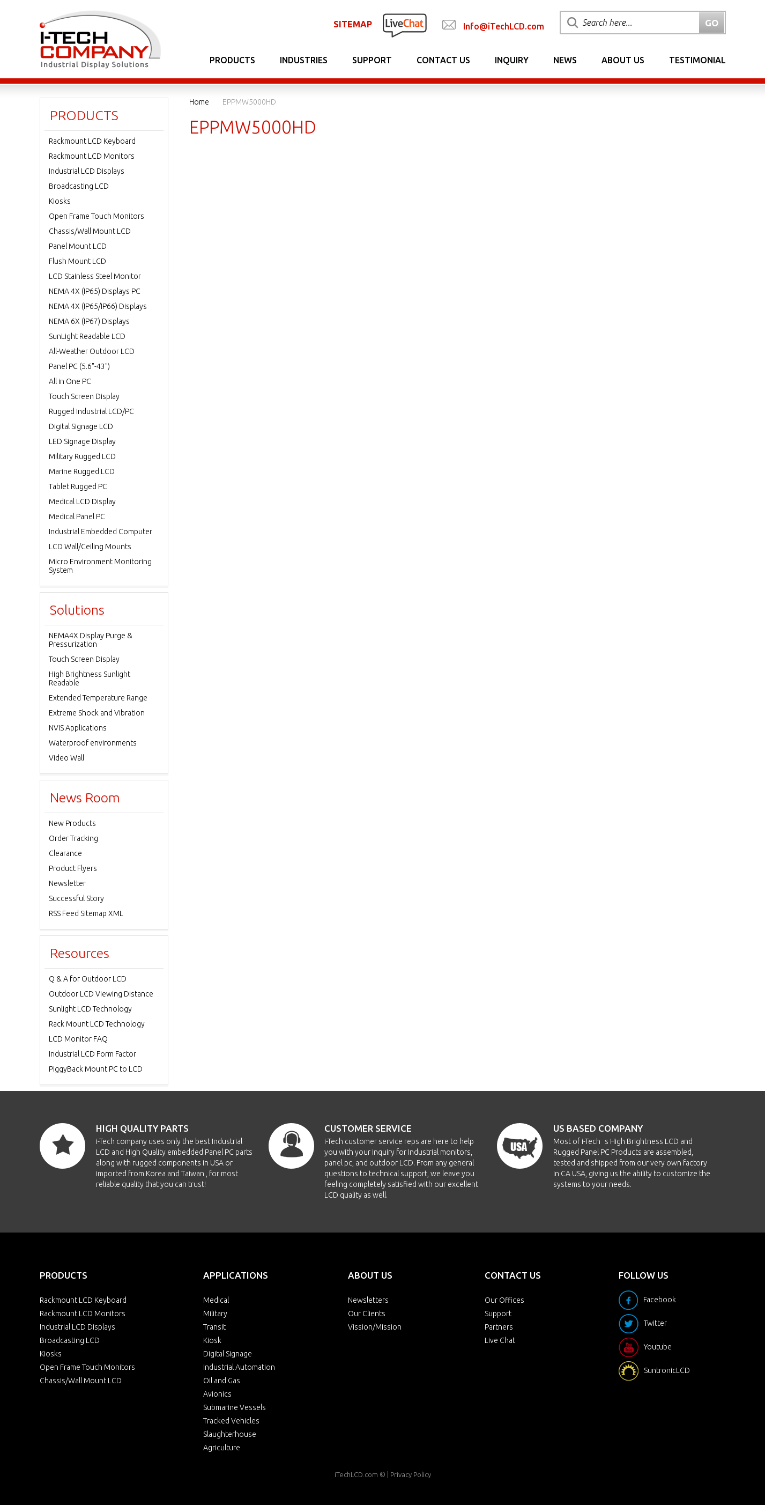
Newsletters (368, 1300)
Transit (214, 1327)
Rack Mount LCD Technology (97, 1024)
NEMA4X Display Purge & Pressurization (90, 639)
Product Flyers (73, 868)
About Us (622, 60)
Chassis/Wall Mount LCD (90, 231)
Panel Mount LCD (78, 246)
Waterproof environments (93, 743)
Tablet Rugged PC (78, 486)
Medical (216, 1300)
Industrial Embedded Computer (100, 531)
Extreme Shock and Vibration (97, 713)
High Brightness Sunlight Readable (89, 678)
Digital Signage (227, 1353)
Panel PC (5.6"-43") (79, 366)
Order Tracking (73, 838)
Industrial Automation (239, 1367)
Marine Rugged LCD (82, 471)
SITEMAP (352, 24)
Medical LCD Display (82, 501)
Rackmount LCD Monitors (92, 156)
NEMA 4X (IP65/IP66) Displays (98, 306)
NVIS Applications (78, 728)
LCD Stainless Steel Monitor (95, 276)
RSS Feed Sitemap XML (86, 913)
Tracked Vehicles (231, 1421)
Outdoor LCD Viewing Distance (101, 994)
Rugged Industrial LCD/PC (91, 411)
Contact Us (443, 60)
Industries (304, 60)
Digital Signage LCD (81, 426)
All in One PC (70, 381)
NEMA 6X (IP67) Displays (89, 321)
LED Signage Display (82, 441)
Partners (499, 1327)
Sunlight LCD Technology (90, 1009)
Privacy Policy (410, 1474)
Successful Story (76, 898)
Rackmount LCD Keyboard (92, 141)
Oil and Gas (221, 1380)
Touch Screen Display (84, 396)
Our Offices (504, 1300)
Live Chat (500, 1340)
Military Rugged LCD (82, 456)
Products (232, 60)
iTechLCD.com (356, 1474)
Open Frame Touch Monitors (96, 216)
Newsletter (67, 883)
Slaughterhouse (229, 1434)
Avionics (217, 1394)
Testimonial (697, 60)
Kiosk (212, 1340)
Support (372, 60)
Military (215, 1313)
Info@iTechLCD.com (503, 26)
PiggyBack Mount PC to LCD (96, 1069)
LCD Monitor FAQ (78, 1039)
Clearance (65, 853)
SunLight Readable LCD (87, 336)
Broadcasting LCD (79, 186)
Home (199, 102)
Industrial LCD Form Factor (92, 1054)
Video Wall (66, 758)
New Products (72, 823)
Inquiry (512, 60)
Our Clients (366, 1313)
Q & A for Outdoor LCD (88, 979)
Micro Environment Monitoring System (100, 565)
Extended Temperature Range (98, 698)
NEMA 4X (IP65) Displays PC (94, 291)
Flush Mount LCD (77, 261)
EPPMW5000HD (249, 102)
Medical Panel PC (77, 516)
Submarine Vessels (234, 1407)
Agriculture (221, 1447)
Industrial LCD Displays (86, 171)
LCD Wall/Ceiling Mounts (90, 546)
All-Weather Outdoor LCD (92, 351)
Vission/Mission (375, 1327)
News (565, 60)
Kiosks (60, 201)
